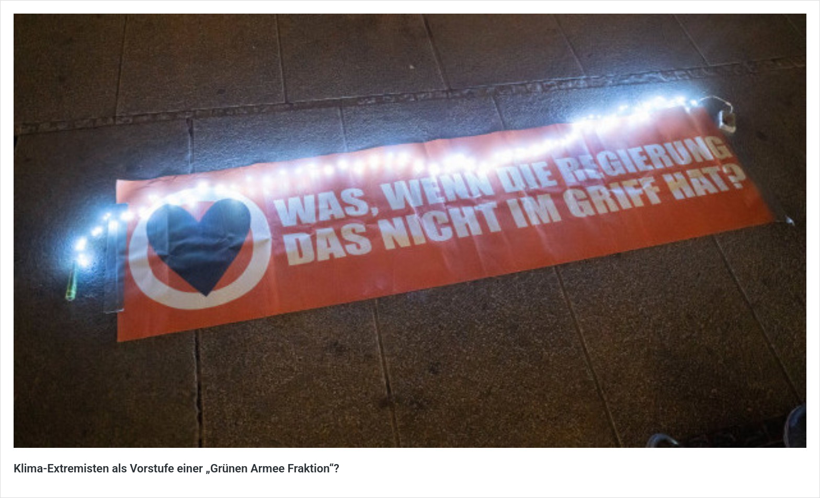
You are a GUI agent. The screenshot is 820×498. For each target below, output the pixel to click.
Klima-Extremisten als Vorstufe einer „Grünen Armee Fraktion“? (176, 468)
